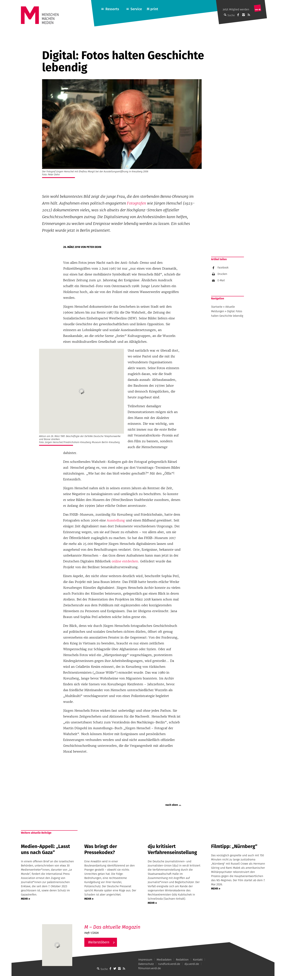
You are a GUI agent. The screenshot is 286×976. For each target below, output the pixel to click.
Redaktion (182, 959)
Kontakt (198, 959)
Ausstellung (116, 520)
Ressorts (112, 9)
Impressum (145, 959)
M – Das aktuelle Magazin (112, 927)
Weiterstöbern (98, 942)
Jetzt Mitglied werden (236, 9)
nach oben (171, 805)
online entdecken (125, 561)
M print (152, 9)
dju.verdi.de (192, 964)
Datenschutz (146, 964)
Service (136, 9)
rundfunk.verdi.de (169, 964)
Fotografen (136, 203)
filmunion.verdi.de (149, 968)
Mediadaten (164, 959)
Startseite (216, 306)
